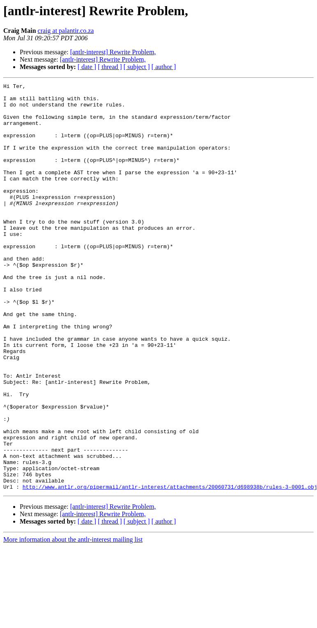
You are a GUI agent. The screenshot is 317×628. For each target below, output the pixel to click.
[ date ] (87, 66)
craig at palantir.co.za (66, 30)
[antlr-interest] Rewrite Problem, (113, 51)
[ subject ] (137, 66)
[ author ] (164, 66)
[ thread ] (110, 66)
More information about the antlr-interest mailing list (72, 620)
